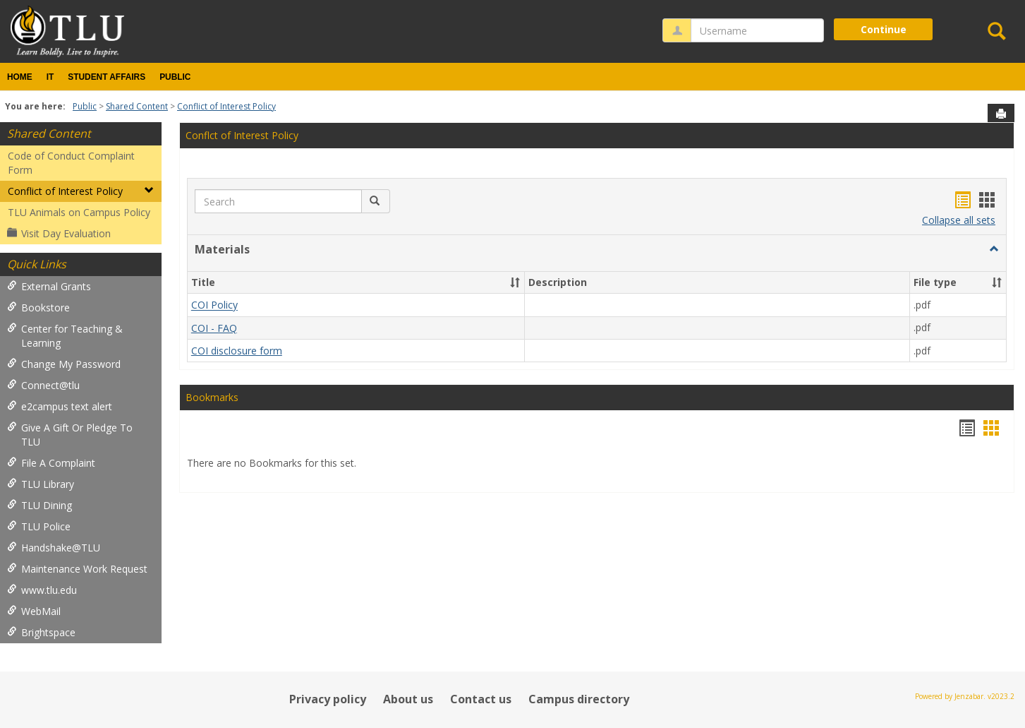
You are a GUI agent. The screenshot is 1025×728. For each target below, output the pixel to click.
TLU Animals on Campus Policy (79, 212)
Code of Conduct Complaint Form (71, 163)
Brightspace (41, 632)
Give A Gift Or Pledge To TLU (70, 434)
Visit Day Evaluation (59, 233)
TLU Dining (39, 505)
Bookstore (38, 307)
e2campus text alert (59, 406)
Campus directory (578, 699)
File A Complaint (51, 463)
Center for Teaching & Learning (65, 336)
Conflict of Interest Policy (226, 106)
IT (50, 77)
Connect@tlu (43, 385)
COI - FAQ (214, 328)
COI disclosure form (236, 350)
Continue (883, 29)
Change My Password (64, 364)
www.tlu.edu (42, 590)
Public (174, 77)
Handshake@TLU (53, 547)
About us (408, 699)
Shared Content (137, 106)
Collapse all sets (958, 220)
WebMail (34, 611)
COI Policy (214, 305)
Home (19, 77)
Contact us (480, 699)
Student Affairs (106, 77)
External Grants (49, 286)
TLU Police (39, 526)
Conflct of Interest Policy (242, 135)
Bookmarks (212, 397)
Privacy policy (327, 699)
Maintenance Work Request (77, 568)
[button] (375, 201)
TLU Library (40, 484)
